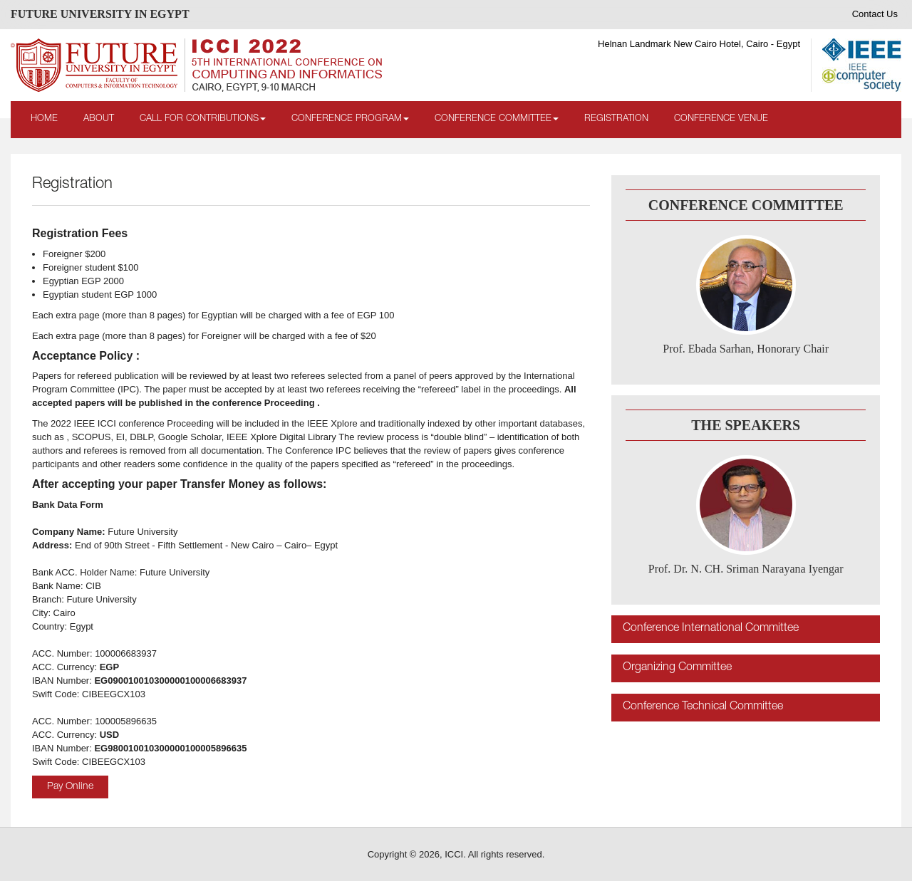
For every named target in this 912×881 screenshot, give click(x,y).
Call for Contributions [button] (203, 119)
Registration (616, 119)
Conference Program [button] (350, 119)
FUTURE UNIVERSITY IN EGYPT (100, 14)
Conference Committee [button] (497, 119)
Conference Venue (721, 119)
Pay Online (70, 787)
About (98, 119)
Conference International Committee (711, 629)
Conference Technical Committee (703, 707)
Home (44, 119)
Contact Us (875, 14)
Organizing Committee (677, 668)
